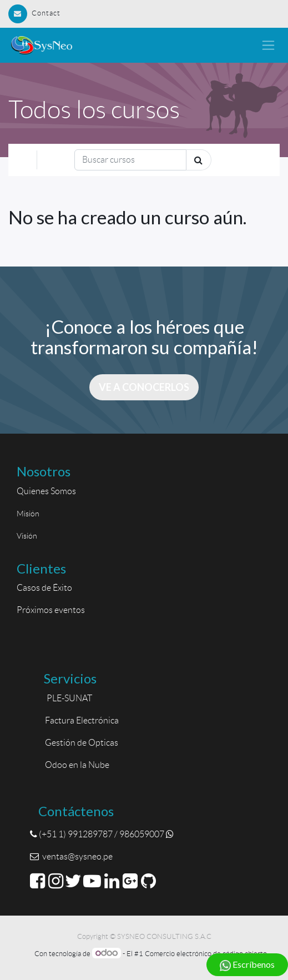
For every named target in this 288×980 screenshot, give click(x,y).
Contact (34, 13)
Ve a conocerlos (144, 387)
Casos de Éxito (46, 587)
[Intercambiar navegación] (259, 159)
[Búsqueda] (130, 159)
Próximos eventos (51, 610)
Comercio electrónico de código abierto (206, 953)
